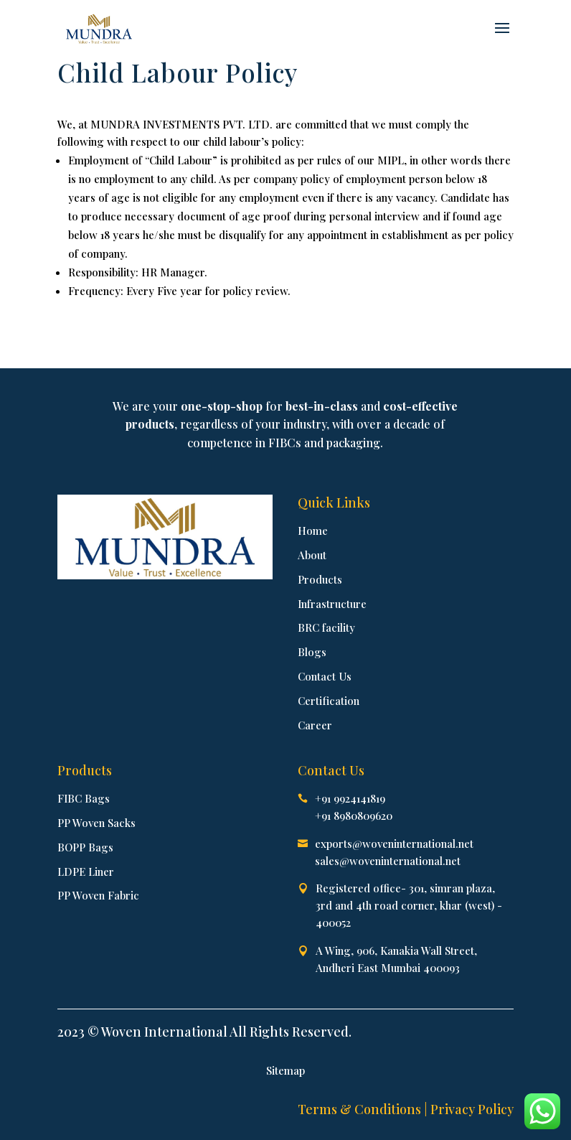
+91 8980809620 (353, 815)
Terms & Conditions (359, 1109)
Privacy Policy (472, 1109)
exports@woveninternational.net (394, 843)
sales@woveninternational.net (388, 861)
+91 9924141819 (350, 798)
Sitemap (285, 1070)
